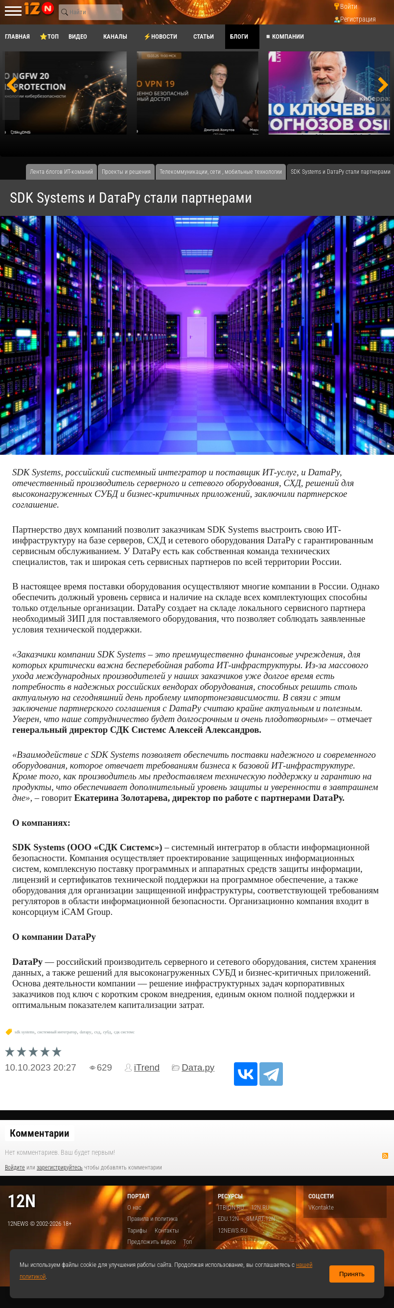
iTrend (147, 1067)
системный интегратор (57, 1032)
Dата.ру (198, 1067)
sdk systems (24, 1032)
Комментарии (40, 1133)
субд (107, 1032)
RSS (385, 1155)
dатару (85, 1032)
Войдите (15, 1167)
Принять (352, 1274)
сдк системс (124, 1032)
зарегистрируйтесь (60, 1167)
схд (97, 1032)
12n (21, 1201)
